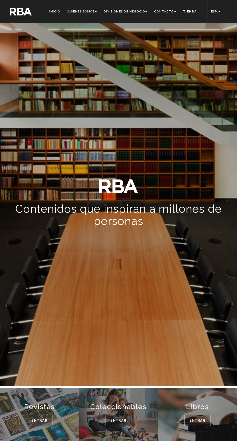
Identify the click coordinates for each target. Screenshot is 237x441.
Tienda (190, 11)
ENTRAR (39, 420)
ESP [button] (215, 11)
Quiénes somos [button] (82, 11)
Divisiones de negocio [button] (125, 11)
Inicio (54, 11)
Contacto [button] (165, 11)
